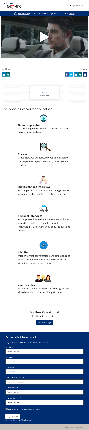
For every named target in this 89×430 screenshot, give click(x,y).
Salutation (9, 347)
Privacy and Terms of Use (29, 409)
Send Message (44, 322)
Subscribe (23, 13)
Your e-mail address (14, 377)
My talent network (77, 5)
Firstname (10, 357)
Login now (26, 420)
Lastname (10, 367)
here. (71, 13)
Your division (11, 388)
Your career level (13, 398)
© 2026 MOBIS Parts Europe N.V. (74, 427)
